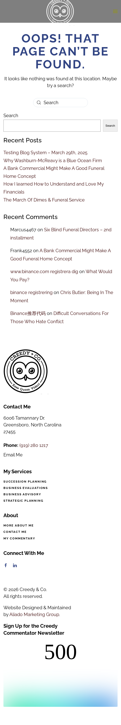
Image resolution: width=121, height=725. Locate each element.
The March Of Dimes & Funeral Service (44, 200)
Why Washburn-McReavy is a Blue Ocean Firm (52, 160)
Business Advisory (22, 494)
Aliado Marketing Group (34, 614)
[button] (115, 11)
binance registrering (31, 292)
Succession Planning (25, 481)
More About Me (18, 525)
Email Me (13, 455)
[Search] (60, 102)
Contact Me (15, 532)
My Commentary (19, 538)
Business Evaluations (25, 488)
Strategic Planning (23, 500)
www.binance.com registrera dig (44, 271)
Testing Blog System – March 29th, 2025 (45, 152)
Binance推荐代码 (28, 313)
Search (10, 115)
